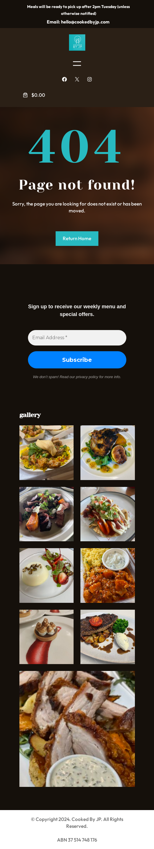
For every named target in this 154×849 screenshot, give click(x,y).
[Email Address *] (77, 337)
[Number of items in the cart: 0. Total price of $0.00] (33, 95)
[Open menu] (77, 64)
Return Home (77, 238)
